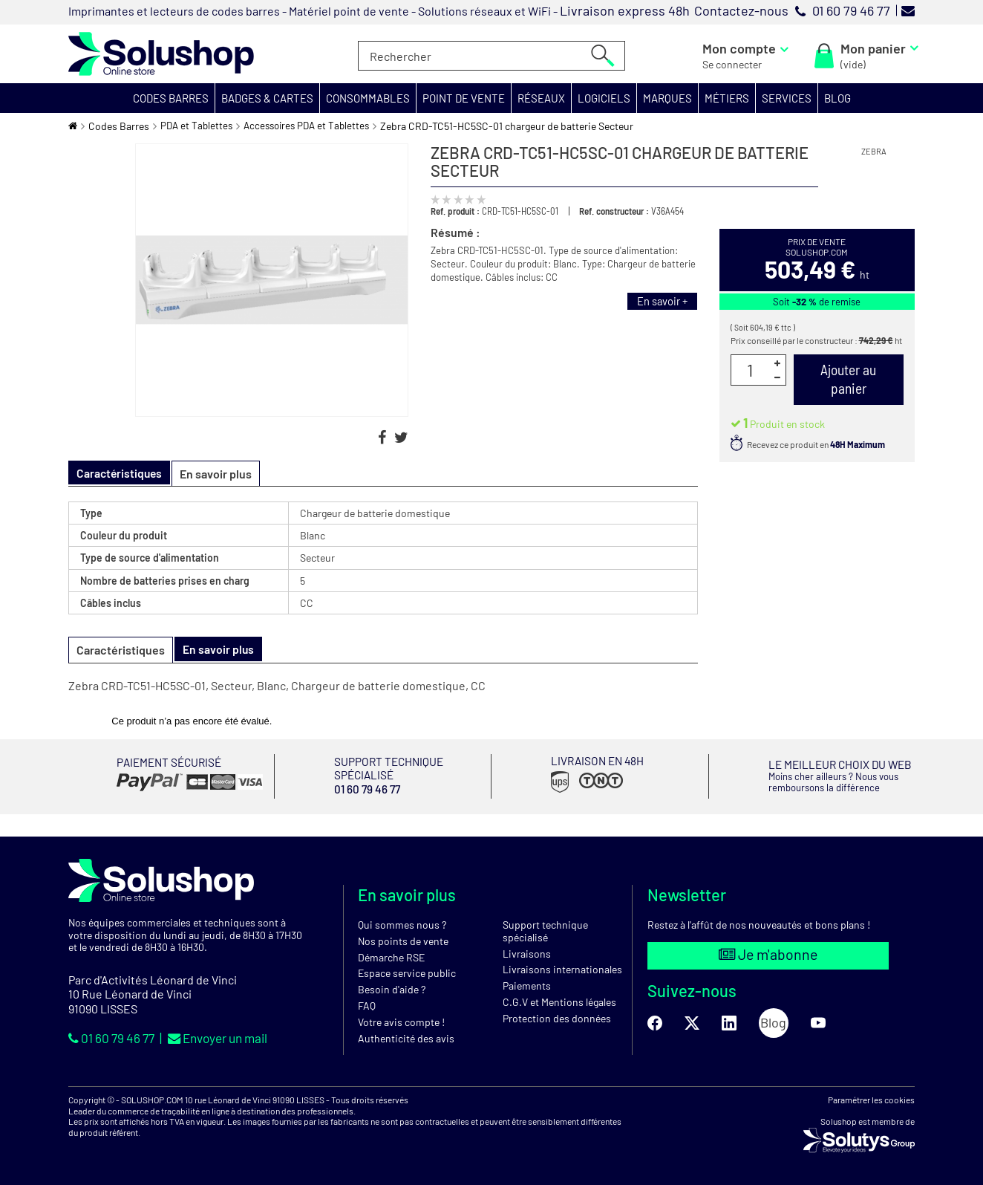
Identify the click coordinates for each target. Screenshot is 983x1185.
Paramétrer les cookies (871, 1099)
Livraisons (527, 953)
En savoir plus (219, 474)
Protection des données (557, 1017)
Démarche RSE (391, 956)
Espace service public (407, 973)
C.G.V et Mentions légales (559, 1001)
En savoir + (660, 301)
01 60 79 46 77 (115, 1037)
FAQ (367, 1005)
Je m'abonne (768, 954)
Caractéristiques (120, 650)
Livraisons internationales (562, 969)
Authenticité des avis (406, 1037)
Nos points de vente (403, 940)
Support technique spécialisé (545, 930)
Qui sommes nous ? (402, 924)
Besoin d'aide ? (391, 988)
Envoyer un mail (229, 1037)
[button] (171, 98)
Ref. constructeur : (614, 211)
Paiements (527, 984)
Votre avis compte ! (401, 1021)
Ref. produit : (455, 211)
